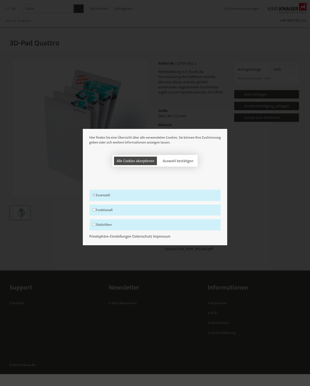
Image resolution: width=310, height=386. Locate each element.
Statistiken (155, 230)
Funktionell (155, 215)
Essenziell (155, 201)
